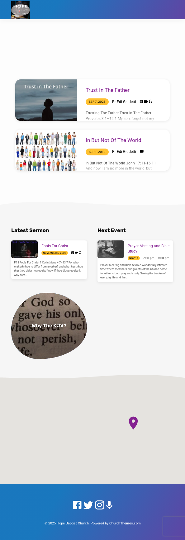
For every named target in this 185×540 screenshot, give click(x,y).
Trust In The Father (108, 90)
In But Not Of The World (113, 140)
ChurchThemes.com (125, 523)
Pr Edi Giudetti (124, 102)
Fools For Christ (54, 246)
